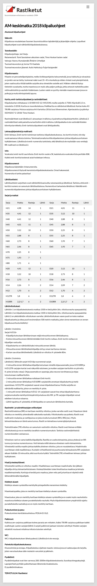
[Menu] (87, 6)
